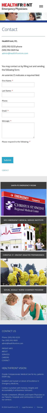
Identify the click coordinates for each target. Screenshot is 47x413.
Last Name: (7, 91)
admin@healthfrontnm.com (15, 53)
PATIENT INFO (7, 348)
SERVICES (6, 354)
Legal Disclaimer (27, 407)
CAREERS (5, 357)
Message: (6, 121)
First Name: (7, 80)
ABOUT (5, 351)
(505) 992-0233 (14, 337)
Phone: (5, 101)
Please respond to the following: (16, 142)
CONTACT (5, 360)
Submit (7, 160)
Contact (5, 170)
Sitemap (40, 407)
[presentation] (21, 148)
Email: (5, 111)
